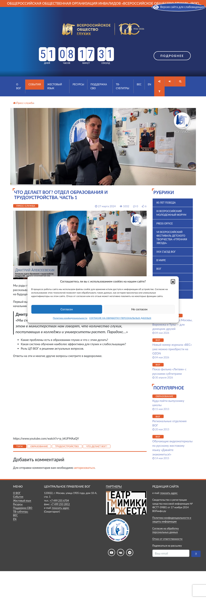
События (34, 84)
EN (149, 84)
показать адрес (60, 507)
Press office (164, 223)
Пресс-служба (25, 205)
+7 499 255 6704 (59, 500)
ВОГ (158, 268)
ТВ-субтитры (122, 86)
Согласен (67, 309)
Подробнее (172, 55)
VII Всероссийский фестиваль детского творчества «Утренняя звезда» (171, 237)
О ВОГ (18, 86)
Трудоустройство (67, 446)
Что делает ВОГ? (96, 446)
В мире (161, 260)
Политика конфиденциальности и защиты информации (171, 519)
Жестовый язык (54, 86)
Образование (39, 446)
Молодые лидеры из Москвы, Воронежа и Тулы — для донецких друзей (172, 324)
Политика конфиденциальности (70, 318)
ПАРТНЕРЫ (114, 486)
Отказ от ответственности (167, 538)
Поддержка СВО (99, 86)
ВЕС (139, 84)
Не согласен (139, 309)
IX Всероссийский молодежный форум (171, 213)
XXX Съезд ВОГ (166, 251)
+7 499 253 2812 (60, 504)
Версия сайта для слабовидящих (178, 7)
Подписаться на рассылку (167, 545)
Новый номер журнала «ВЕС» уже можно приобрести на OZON (172, 349)
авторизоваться (84, 467)
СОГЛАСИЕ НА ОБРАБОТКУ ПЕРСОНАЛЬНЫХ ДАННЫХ (120, 318)
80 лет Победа (166, 202)
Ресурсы (78, 84)
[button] (173, 281)
